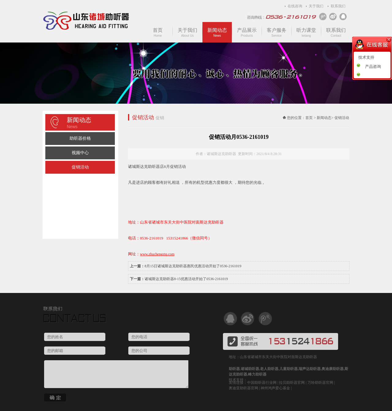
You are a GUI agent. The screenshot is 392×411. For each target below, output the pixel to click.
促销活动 (80, 167)
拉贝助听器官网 (292, 382)
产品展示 (247, 32)
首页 (158, 32)
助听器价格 (80, 138)
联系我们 (338, 6)
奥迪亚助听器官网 (243, 388)
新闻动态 (217, 32)
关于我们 (316, 6)
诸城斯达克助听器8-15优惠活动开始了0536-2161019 (186, 279)
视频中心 (80, 152)
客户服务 (276, 32)
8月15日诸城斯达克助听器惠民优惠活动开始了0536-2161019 (193, 266)
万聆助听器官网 (320, 382)
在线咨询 (295, 6)
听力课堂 (306, 32)
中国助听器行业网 (262, 382)
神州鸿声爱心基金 (275, 388)
